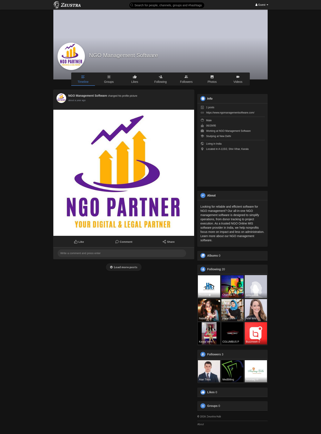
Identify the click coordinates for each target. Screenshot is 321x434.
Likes (211, 392)
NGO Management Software (123, 55)
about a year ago (77, 100)
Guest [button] (261, 4)
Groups (212, 406)
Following (214, 269)
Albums (212, 255)
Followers (214, 354)
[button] (167, 4)
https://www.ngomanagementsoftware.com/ (230, 112)
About (200, 424)
